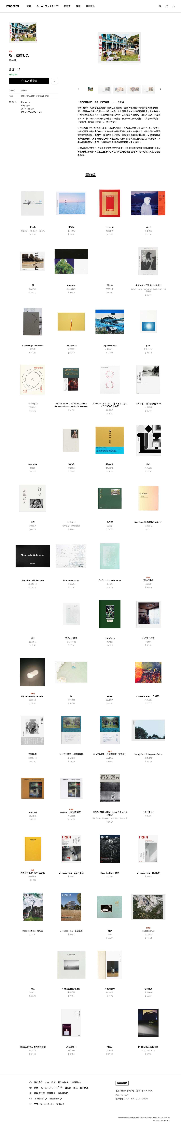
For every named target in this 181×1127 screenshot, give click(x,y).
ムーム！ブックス (48, 6)
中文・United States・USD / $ (49, 1104)
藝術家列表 (63, 1082)
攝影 (23, 96)
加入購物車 (29, 80)
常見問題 (51, 1093)
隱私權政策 (63, 1093)
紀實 (38, 96)
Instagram (55, 1098)
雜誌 (78, 6)
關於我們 (38, 1082)
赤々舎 (24, 90)
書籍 (29, 6)
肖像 (42, 96)
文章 (47, 1082)
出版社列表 (76, 1082)
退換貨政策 (39, 1093)
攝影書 (67, 6)
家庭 (47, 96)
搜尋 (160, 6)
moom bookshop (13, 6)
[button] (160, 89)
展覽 (53, 1082)
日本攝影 (31, 96)
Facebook (40, 1098)
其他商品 (90, 6)
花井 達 (12, 60)
